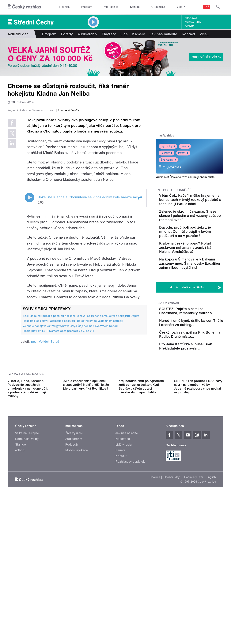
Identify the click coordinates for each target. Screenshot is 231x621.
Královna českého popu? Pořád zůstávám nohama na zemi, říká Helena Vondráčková (201, 262)
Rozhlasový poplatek (130, 553)
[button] (140, 276)
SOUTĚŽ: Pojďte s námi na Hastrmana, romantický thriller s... (200, 334)
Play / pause (29, 275)
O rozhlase (158, 6)
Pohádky (166, 153)
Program (86, 6)
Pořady (67, 34)
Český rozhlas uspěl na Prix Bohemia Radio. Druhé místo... (199, 368)
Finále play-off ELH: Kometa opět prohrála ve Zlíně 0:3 (58, 409)
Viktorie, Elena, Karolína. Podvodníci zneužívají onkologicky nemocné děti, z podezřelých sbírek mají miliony (28, 480)
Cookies (155, 568)
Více (205, 34)
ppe (33, 420)
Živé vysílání (168, 160)
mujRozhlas (111, 6)
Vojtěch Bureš (49, 420)
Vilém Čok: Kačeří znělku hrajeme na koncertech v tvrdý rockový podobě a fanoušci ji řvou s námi (201, 201)
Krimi (185, 146)
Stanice (135, 6)
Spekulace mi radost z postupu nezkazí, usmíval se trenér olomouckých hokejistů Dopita (81, 394)
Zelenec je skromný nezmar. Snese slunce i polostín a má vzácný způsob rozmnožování (198, 222)
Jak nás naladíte (163, 34)
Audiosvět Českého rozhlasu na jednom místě (185, 177)
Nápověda (122, 531)
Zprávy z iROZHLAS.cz (26, 433)
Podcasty (72, 536)
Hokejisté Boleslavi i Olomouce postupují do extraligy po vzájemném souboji (73, 399)
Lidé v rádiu (123, 536)
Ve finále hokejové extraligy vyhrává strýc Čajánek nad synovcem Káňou (70, 404)
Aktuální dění (18, 34)
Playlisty (109, 34)
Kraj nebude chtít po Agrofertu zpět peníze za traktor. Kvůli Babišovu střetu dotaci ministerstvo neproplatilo (141, 478)
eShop (19, 542)
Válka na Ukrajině (27, 525)
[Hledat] (218, 7)
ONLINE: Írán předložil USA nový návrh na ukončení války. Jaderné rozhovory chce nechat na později (198, 478)
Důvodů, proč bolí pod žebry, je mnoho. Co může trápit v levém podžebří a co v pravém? (201, 242)
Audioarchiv (193, 22)
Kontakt (188, 34)
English (211, 568)
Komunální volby (27, 531)
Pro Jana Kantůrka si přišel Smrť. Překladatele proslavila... (200, 385)
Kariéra (120, 542)
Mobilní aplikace (76, 542)
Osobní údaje (172, 568)
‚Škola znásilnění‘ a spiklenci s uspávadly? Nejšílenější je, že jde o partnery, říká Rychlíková (86, 476)
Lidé (124, 34)
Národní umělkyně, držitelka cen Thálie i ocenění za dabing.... (198, 351)
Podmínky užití (193, 568)
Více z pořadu (169, 324)
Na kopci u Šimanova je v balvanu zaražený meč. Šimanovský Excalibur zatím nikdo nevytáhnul (200, 282)
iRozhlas (64, 6)
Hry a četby (168, 146)
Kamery (190, 25)
